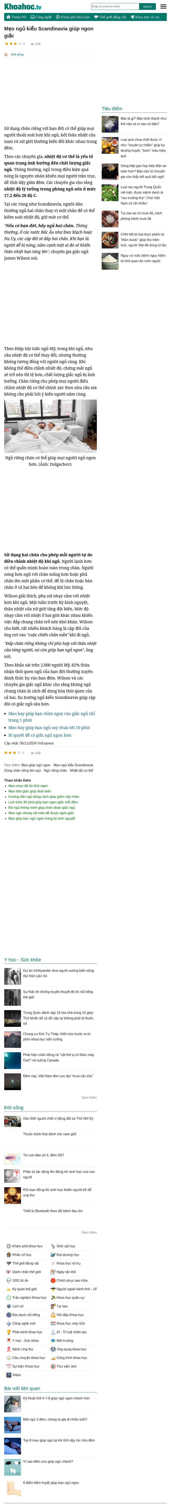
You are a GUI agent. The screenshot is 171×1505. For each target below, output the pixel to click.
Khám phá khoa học (73, 17)
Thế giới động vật (110, 17)
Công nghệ (41, 17)
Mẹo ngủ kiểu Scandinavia (73, 764)
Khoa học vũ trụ (144, 17)
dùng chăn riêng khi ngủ (22, 770)
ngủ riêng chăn (55, 770)
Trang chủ (16, 17)
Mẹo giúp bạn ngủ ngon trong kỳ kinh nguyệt (41, 818)
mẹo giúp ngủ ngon (35, 764)
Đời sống (17, 54)
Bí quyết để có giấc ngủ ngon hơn (39, 735)
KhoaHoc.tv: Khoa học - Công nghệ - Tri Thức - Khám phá (27, 6)
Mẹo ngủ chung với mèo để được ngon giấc (41, 812)
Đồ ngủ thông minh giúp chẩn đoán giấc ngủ (41, 807)
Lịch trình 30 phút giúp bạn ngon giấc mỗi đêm (43, 802)
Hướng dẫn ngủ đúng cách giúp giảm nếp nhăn (43, 796)
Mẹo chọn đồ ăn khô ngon (28, 785)
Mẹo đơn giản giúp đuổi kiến (29, 791)
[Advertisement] (50, 91)
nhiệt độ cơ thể (81, 770)
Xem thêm (89, 1097)
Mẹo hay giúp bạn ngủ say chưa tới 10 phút (49, 727)
